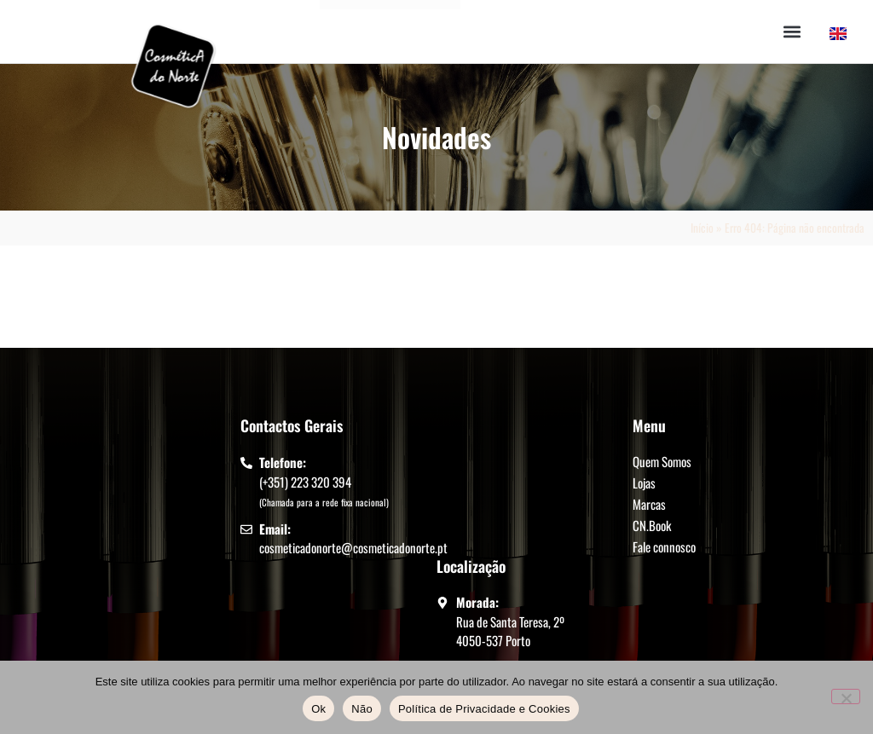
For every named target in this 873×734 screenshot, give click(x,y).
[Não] (845, 696)
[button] (792, 32)
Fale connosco (664, 546)
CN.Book (652, 525)
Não (362, 708)
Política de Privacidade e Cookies (484, 708)
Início (702, 227)
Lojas (644, 482)
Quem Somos (662, 461)
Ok (318, 708)
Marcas (649, 503)
